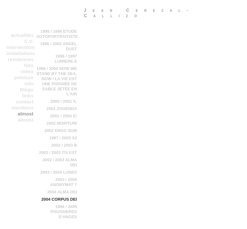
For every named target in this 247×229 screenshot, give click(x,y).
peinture (24, 77)
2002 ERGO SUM (60, 130)
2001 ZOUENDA (62, 108)
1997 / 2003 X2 (63, 137)
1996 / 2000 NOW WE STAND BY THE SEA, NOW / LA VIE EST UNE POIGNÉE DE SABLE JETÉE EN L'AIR (56, 81)
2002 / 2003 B (64, 145)
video (27, 71)
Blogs (27, 89)
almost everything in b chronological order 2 (20, 120)
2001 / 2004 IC (63, 116)
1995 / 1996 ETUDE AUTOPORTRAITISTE (57, 34)
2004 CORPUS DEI (59, 199)
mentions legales (22, 108)
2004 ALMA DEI (62, 192)
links (28, 95)
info (29, 83)
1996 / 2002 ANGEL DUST (58, 46)
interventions (20, 47)
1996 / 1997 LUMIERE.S (66, 59)
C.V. (28, 41)
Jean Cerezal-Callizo (139, 13)
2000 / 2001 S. (63, 101)
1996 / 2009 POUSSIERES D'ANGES (63, 211)
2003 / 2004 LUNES (59, 172)
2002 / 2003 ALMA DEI (59, 162)
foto (29, 65)
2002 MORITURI (62, 123)
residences (20, 59)
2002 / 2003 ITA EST (58, 152)
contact (25, 101)
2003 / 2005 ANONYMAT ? (63, 182)
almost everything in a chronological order (20, 114)
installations (20, 53)
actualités (22, 35)
